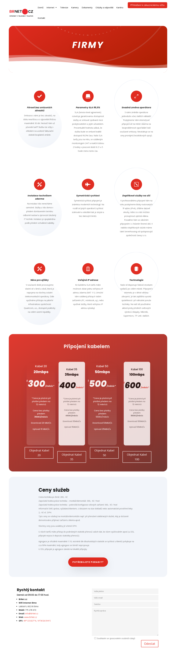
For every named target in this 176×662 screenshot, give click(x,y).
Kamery (75, 7)
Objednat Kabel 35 (72, 459)
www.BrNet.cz (19, 617)
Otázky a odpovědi (104, 7)
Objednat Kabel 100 (137, 459)
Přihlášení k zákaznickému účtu (147, 5)
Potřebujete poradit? (88, 562)
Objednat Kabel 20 (39, 455)
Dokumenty (87, 7)
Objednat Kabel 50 (104, 455)
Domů (40, 7)
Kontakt (41, 18)
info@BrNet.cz (20, 613)
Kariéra (119, 7)
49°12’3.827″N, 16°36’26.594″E (26, 620)
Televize (64, 7)
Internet (50, 7)
